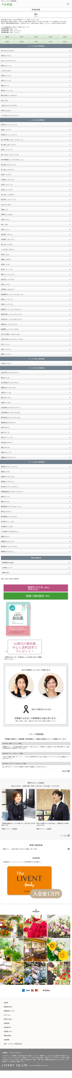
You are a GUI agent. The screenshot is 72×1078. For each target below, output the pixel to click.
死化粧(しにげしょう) (8, 164)
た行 (50, 37)
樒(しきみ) (4, 224)
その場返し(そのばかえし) (10, 531)
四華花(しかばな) (7, 214)
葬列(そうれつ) (6, 511)
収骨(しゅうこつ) (7, 184)
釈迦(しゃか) (5, 264)
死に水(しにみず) (7, 244)
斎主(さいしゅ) (6, 80)
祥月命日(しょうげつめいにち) (11, 319)
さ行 (36, 37)
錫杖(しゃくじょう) (7, 274)
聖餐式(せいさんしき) (8, 387)
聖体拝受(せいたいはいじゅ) (10, 417)
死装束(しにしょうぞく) (9, 134)
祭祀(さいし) (5, 85)
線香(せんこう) (6, 452)
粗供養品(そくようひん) (9, 516)
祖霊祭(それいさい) (7, 541)
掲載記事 (64, 771)
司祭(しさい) (5, 229)
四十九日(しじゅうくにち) (10, 154)
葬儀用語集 (16, 579)
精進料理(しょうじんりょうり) (11, 314)
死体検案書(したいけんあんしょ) (12, 159)
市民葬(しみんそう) (7, 179)
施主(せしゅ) (5, 377)
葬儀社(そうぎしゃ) (7, 481)
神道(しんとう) (6, 130)
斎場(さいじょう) (7, 90)
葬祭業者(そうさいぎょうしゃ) (11, 506)
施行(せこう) (5, 432)
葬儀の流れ (5, 572)
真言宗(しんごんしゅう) (9, 124)
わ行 (65, 41)
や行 (36, 41)
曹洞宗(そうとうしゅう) (9, 466)
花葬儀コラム (8, 1031)
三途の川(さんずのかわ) (9, 105)
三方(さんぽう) (6, 70)
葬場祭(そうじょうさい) (9, 546)
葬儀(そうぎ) (5, 471)
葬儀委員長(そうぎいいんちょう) (12, 491)
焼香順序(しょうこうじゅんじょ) (12, 294)
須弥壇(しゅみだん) (7, 289)
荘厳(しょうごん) (7, 304)
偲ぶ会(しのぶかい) (7, 169)
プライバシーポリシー (15, 1052)
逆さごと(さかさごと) (8, 60)
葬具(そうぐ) (5, 496)
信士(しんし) (5, 344)
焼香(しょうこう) (7, 149)
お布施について (7, 567)
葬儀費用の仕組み (8, 562)
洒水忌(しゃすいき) (7, 279)
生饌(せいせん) (6, 402)
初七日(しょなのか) (7, 194)
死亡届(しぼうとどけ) (8, 144)
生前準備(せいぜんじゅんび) (10, 412)
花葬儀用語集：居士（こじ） (9, 29)
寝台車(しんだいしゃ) (8, 199)
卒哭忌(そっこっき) (7, 521)
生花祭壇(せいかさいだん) (10, 382)
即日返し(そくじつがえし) (10, 486)
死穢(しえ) (4, 209)
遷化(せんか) (5, 447)
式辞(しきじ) (5, 219)
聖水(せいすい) (6, 397)
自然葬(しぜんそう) (7, 239)
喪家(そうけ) (5, 501)
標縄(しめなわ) (6, 259)
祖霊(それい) (5, 536)
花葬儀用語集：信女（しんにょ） (11, 32)
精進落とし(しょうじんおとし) (11, 309)
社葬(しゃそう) (6, 174)
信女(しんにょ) (6, 349)
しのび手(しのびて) (7, 249)
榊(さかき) (4, 100)
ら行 (50, 41)
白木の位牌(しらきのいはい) (10, 334)
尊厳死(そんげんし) (7, 551)
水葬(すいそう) (6, 363)
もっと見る (64, 835)
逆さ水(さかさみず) (7, 50)
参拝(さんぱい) (6, 110)
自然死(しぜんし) (7, 234)
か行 (21, 37)
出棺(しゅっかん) (7, 189)
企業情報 (4, 1052)
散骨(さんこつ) (6, 65)
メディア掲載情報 (36, 734)
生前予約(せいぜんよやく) (10, 372)
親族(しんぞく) (6, 354)
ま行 (21, 41)
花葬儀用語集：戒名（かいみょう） (11, 31)
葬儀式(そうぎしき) (7, 476)
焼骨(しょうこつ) (7, 299)
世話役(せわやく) (7, 442)
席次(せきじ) (5, 427)
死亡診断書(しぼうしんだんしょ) (12, 139)
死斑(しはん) (5, 254)
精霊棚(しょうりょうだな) (10, 329)
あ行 (7, 37)
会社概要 (6, 1040)
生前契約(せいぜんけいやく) (10, 407)
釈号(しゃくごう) (7, 269)
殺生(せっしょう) (7, 437)
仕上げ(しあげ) (6, 204)
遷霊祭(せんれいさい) (8, 457)
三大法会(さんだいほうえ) (10, 115)
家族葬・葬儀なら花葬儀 (6, 579)
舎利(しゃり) (5, 284)
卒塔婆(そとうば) (7, 526)
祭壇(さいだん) (6, 55)
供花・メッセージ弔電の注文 (13, 1044)
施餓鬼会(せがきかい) (8, 422)
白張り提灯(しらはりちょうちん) (12, 339)
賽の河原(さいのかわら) (9, 95)
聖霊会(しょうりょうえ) (9, 324)
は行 (7, 41)
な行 (65, 37)
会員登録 (6, 1023)
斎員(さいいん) (6, 75)
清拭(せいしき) (6, 392)
